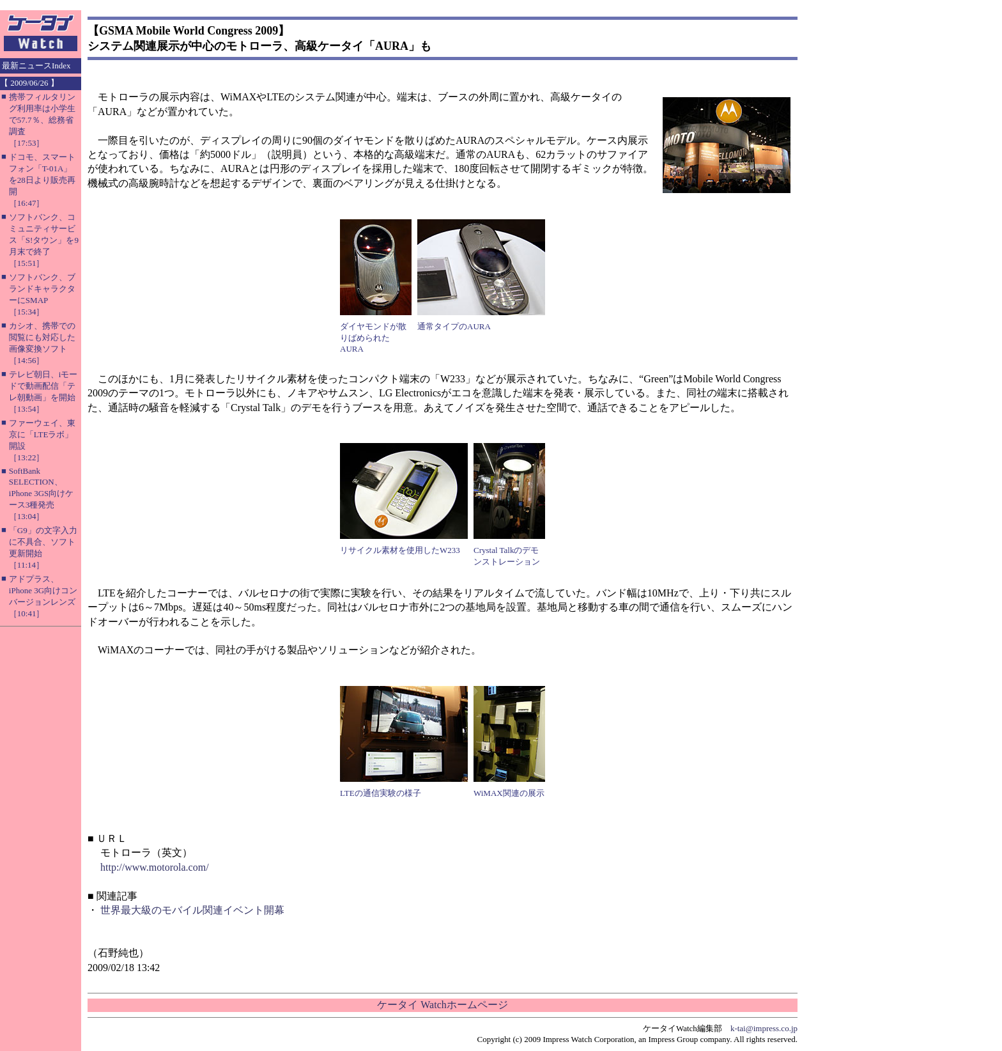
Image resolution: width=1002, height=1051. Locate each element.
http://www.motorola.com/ (154, 867)
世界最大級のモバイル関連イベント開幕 (192, 910)
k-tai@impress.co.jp (764, 1028)
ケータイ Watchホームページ (442, 1004)
